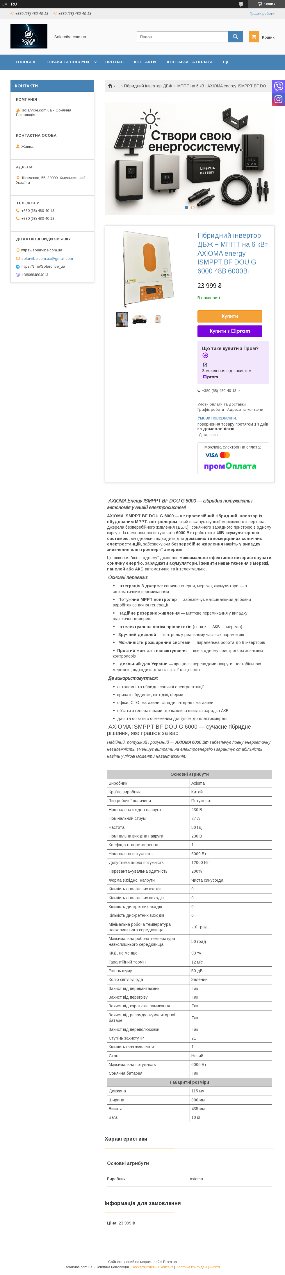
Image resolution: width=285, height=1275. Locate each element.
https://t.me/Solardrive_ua (43, 266)
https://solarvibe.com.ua (41, 250)
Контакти (145, 62)
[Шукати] (235, 36)
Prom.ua (170, 1262)
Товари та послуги (67, 62)
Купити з (230, 331)
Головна (25, 62)
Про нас (114, 62)
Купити (230, 316)
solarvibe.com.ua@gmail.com (47, 258)
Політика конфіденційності (198, 1267)
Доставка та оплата (189, 62)
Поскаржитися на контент (152, 1267)
